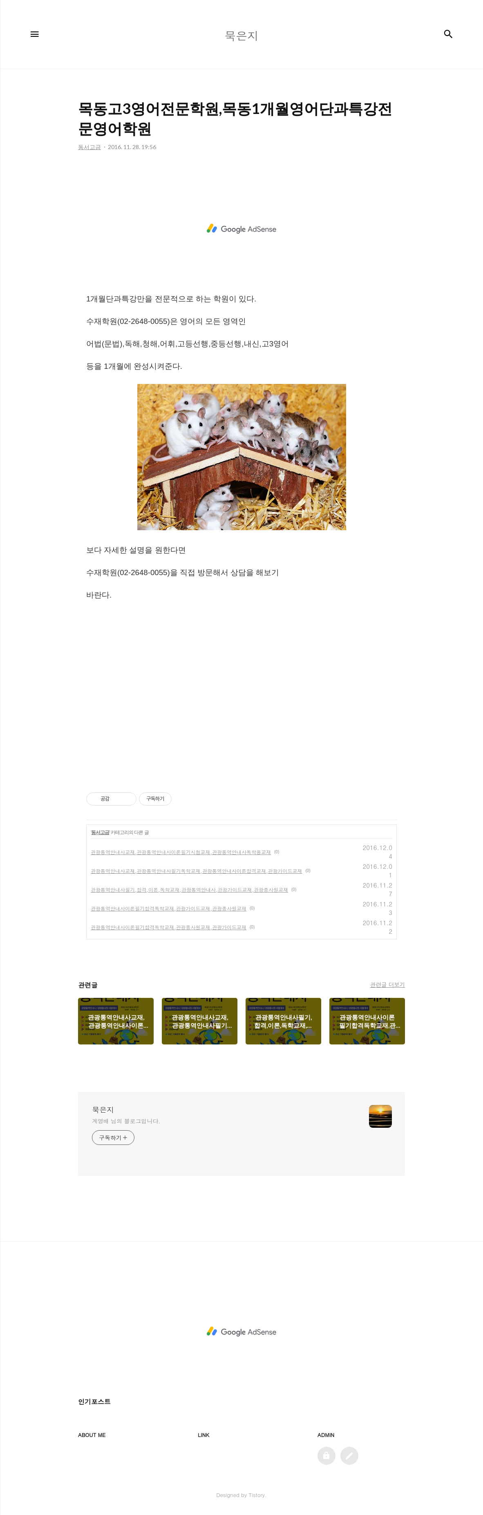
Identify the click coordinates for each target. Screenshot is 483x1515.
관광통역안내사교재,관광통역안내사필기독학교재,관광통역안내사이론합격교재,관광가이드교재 (196, 870)
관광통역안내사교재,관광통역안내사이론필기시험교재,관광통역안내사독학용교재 (181, 851)
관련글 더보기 (387, 984)
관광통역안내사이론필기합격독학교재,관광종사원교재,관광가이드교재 (168, 927)
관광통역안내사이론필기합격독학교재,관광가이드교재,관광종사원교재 (168, 908)
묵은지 (103, 1110)
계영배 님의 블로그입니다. (126, 1121)
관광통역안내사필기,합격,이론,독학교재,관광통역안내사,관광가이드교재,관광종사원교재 (189, 889)
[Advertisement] (241, 229)
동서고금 (100, 832)
